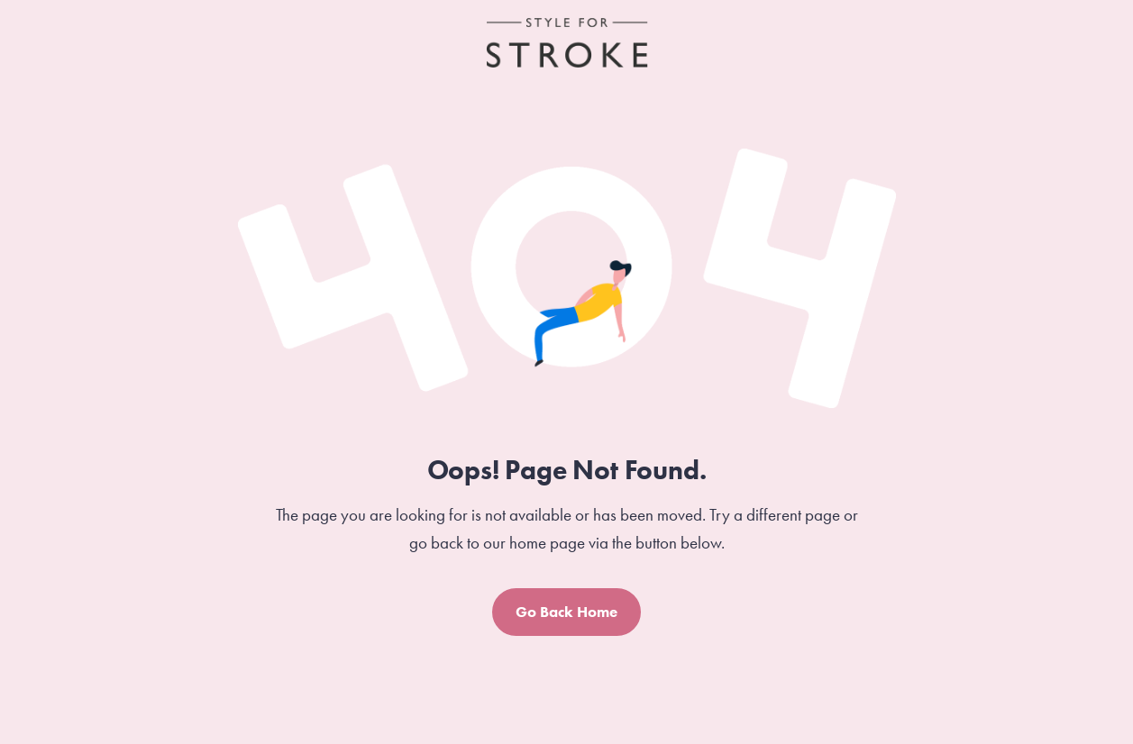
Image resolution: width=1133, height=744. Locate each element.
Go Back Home (566, 612)
